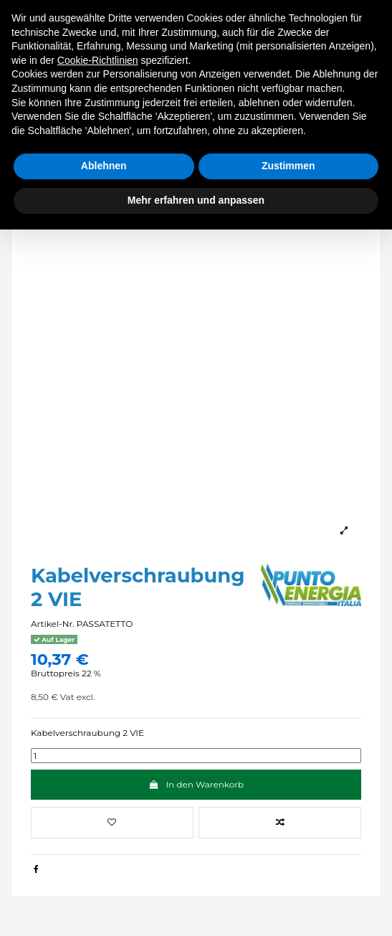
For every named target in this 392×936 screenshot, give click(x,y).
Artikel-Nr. (53, 623)
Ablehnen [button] (104, 165)
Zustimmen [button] (288, 165)
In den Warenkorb (196, 784)
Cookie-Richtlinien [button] (97, 60)
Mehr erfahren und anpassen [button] (196, 200)
